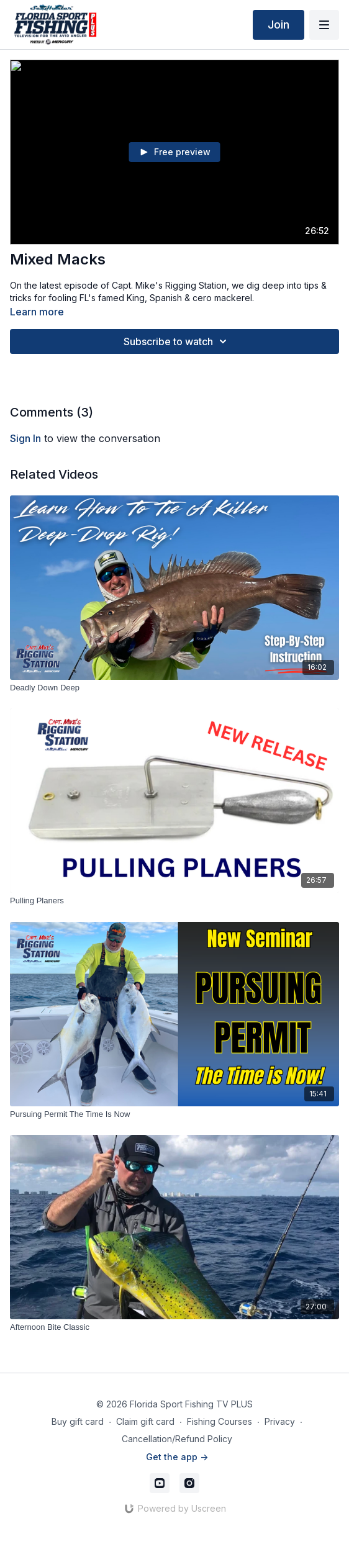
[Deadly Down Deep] (174, 688)
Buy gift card (78, 1421)
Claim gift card (145, 1421)
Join (278, 24)
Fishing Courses (219, 1421)
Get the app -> (177, 1456)
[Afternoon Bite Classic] (174, 1327)
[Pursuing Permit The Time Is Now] (174, 1114)
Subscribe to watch (177, 341)
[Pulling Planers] (174, 901)
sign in (25, 438)
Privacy (280, 1421)
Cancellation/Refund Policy (177, 1438)
